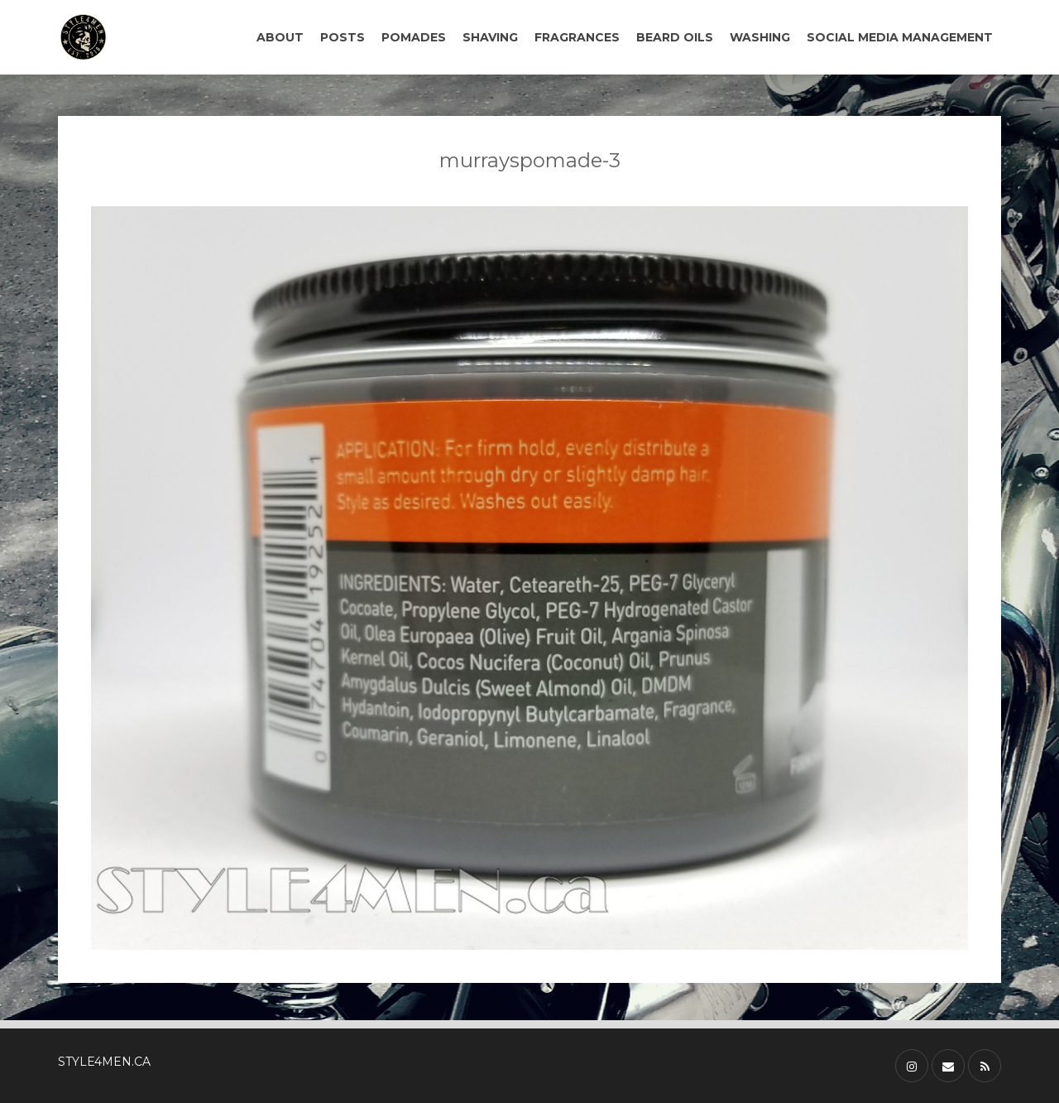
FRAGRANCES (577, 37)
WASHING (760, 37)
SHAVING (490, 37)
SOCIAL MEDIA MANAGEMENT (900, 37)
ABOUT (280, 37)
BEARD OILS (674, 37)
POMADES (413, 37)
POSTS (342, 37)
